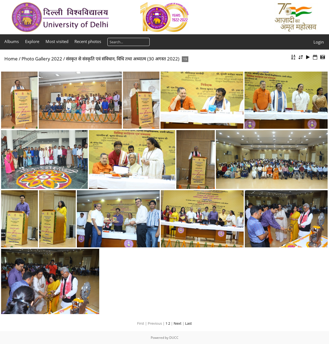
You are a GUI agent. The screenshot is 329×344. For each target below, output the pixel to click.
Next (178, 323)
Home (11, 59)
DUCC (174, 337)
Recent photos (87, 41)
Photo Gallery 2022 (42, 59)
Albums (11, 41)
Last (188, 323)
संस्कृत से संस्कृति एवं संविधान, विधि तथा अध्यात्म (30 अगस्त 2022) (122, 59)
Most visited (57, 41)
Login (318, 42)
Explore (32, 41)
